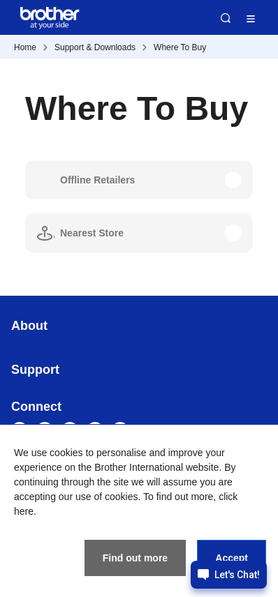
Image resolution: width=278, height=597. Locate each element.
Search (226, 18)
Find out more (135, 558)
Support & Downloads (95, 47)
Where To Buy (180, 47)
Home (25, 47)
